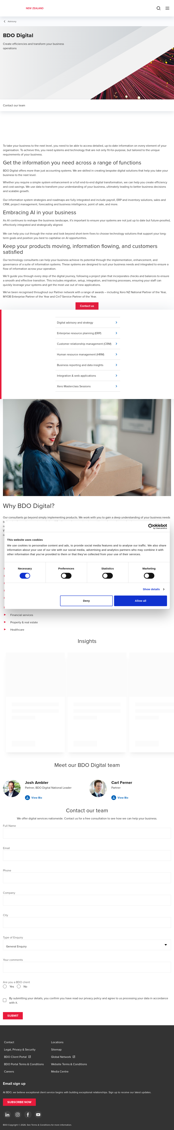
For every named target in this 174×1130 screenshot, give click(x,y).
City (5, 915)
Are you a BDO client (16, 982)
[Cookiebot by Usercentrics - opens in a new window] (151, 526)
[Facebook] (28, 1114)
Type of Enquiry (13, 937)
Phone (7, 870)
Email (6, 848)
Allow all (140, 600)
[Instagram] (17, 1114)
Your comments (13, 960)
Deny (86, 600)
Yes (12, 986)
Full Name (9, 826)
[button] (87, 306)
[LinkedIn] (7, 1114)
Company (9, 893)
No (25, 986)
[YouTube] (38, 1114)
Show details (151, 589)
